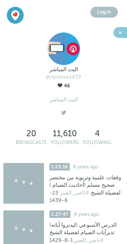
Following (97, 142)
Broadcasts (31, 142)
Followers (65, 142)
